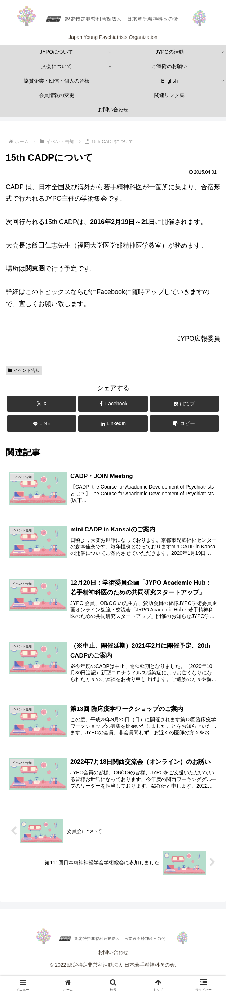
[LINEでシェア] (41, 423)
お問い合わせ (113, 953)
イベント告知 (24, 370)
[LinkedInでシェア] (113, 423)
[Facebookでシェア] (113, 404)
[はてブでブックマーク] (184, 404)
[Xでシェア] (41, 404)
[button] (184, 423)
